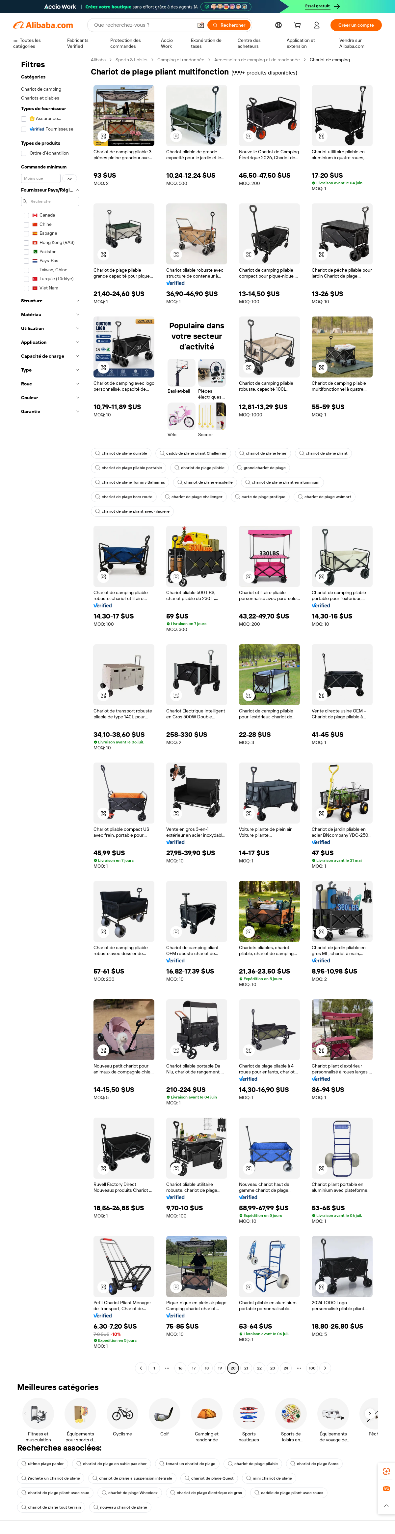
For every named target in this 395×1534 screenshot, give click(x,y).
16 (180, 1368)
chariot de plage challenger (194, 496)
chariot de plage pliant (323, 453)
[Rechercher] (228, 25)
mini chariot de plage (269, 1478)
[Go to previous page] (141, 1368)
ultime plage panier (42, 1463)
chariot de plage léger (263, 453)
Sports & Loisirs (131, 59)
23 (272, 1368)
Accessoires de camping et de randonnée (257, 59)
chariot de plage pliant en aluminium (282, 482)
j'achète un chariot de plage (50, 1478)
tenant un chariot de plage (187, 1463)
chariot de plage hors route (123, 496)
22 (259, 1368)
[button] (201, 25)
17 (194, 1368)
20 (233, 1368)
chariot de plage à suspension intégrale (132, 1478)
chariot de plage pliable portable (128, 467)
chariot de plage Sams (314, 1463)
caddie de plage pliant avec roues (288, 1492)
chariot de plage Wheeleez (130, 1492)
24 (286, 1368)
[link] (386, 1471)
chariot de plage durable (121, 453)
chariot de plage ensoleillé (205, 482)
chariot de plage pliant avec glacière (132, 511)
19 (220, 1368)
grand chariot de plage (261, 467)
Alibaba (98, 59)
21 (246, 1368)
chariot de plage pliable (199, 467)
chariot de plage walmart (324, 496)
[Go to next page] (325, 1368)
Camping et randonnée (180, 59)
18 (207, 1368)
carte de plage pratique (260, 496)
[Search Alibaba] (143, 25)
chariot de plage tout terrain (51, 1507)
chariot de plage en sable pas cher (111, 1463)
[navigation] (50, 715)
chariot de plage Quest (209, 1478)
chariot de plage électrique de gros (206, 1492)
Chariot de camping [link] (330, 59)
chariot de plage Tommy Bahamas (130, 482)
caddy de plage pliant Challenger (193, 453)
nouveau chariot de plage (120, 1507)
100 (312, 1368)
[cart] (298, 26)
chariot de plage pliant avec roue (55, 1492)
